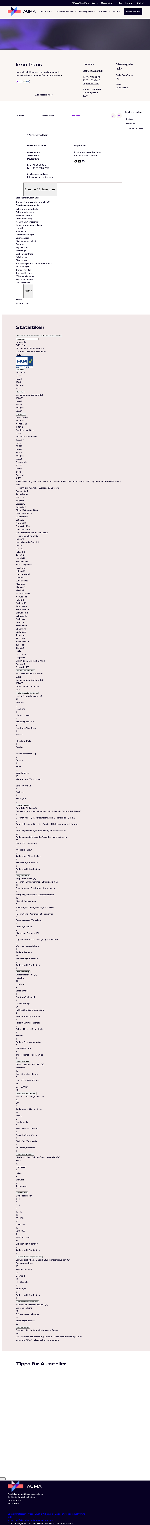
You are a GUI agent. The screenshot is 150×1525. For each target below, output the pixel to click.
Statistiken (130, 124)
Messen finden (133, 12)
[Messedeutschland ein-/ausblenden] (75, 12)
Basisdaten (131, 119)
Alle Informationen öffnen (25, 671)
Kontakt (128, 3)
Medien (119, 3)
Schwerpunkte (86, 12)
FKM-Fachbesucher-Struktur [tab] (51, 336)
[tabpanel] (69, 414)
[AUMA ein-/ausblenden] (120, 12)
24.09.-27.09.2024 (91, 77)
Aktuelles (103, 12)
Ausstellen (45, 12)
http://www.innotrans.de (85, 155)
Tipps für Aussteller (134, 128)
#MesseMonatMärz (80, 3)
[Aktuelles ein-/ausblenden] (109, 12)
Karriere (94, 3)
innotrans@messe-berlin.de (87, 152)
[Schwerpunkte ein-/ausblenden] (95, 12)
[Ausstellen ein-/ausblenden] (51, 12)
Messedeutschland (65, 12)
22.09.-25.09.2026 (91, 80)
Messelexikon (107, 3)
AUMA (115, 12)
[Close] (3, 1502)
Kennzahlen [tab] (21, 336)
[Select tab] (27, 339)
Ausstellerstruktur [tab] (33, 336)
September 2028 (91, 83)
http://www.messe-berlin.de (40, 177)
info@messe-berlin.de (37, 174)
